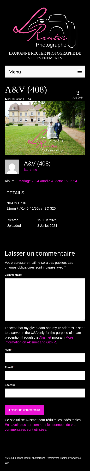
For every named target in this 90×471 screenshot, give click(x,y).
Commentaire (13, 274)
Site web (10, 384)
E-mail (9, 367)
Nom (8, 349)
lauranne (17, 99)
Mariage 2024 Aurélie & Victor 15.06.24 (47, 181)
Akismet (45, 337)
